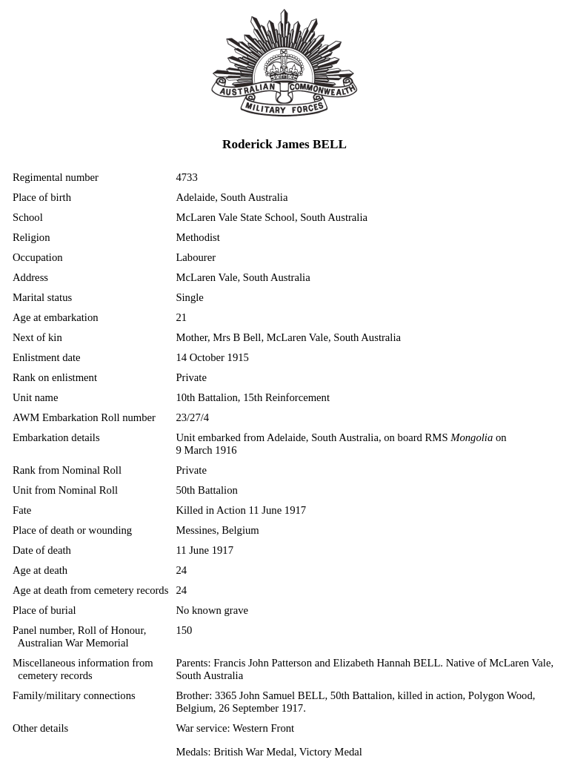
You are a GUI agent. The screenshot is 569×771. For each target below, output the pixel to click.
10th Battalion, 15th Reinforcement (253, 397)
